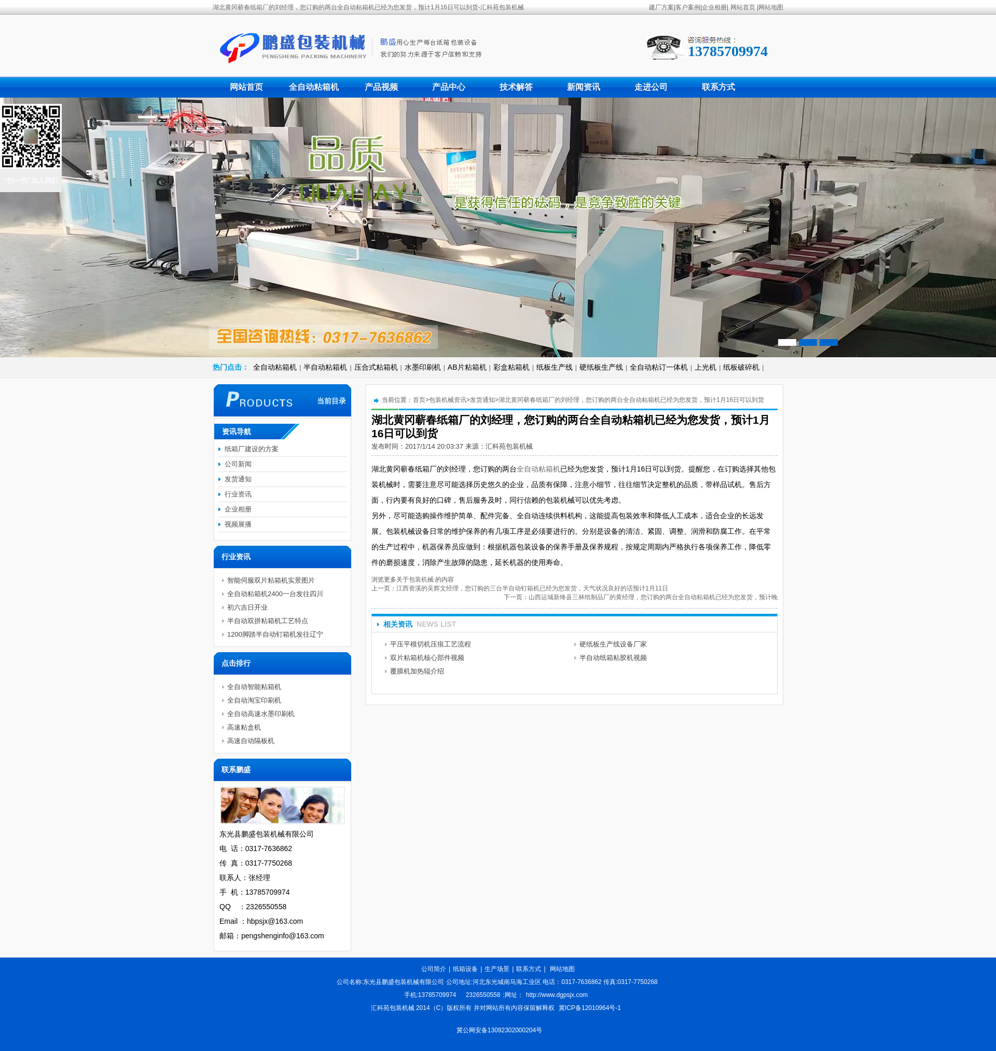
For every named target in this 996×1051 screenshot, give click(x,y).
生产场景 (497, 969)
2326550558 (483, 995)
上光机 (705, 367)
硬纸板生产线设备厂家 (613, 644)
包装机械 (421, 579)
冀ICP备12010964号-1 (590, 1008)
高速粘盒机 (244, 727)
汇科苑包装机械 (509, 446)
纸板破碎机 (741, 367)
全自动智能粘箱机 (254, 687)
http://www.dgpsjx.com (557, 995)
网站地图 (770, 7)
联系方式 (718, 87)
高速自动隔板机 (250, 741)
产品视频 (381, 87)
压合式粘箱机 (376, 367)
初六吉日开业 (247, 607)
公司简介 (433, 969)
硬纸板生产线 (601, 367)
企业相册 (714, 7)
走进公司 (651, 87)
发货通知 (482, 399)
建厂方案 (661, 7)
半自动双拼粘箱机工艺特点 (267, 621)
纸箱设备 (465, 969)
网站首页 (742, 7)
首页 (419, 399)
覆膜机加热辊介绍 (417, 671)
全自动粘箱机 (314, 87)
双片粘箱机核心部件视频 (427, 658)
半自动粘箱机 (325, 367)
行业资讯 (238, 494)
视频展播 (238, 524)
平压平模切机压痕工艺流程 (430, 644)
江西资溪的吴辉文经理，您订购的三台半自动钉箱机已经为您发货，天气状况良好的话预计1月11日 (532, 588)
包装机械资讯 (447, 399)
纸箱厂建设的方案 (252, 449)
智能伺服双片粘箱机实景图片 (271, 580)
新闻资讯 (583, 87)
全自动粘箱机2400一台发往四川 (275, 594)
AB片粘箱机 (467, 367)
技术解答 (516, 87)
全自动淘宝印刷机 (254, 700)
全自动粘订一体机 (659, 367)
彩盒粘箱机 (511, 367)
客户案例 (687, 7)
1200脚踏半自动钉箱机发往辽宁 (275, 634)
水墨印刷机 (423, 367)
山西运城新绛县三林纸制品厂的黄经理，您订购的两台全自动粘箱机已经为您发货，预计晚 (653, 597)
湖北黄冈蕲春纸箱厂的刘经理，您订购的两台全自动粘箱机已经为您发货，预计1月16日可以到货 (631, 399)
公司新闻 (238, 464)
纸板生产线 (554, 367)
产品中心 (448, 87)
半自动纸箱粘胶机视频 (613, 658)
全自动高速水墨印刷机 (261, 714)
